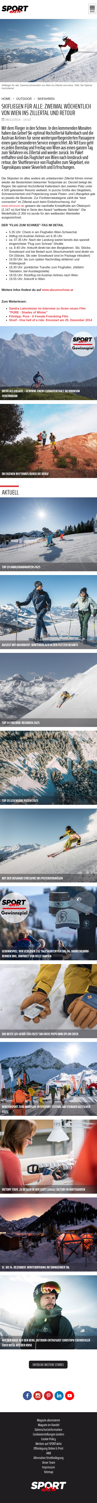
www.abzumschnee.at (57, 289)
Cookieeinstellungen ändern (48, 1434)
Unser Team (48, 1462)
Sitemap (48, 1472)
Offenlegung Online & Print (48, 1448)
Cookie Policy (48, 1439)
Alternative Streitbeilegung (48, 1458)
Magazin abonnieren (48, 1420)
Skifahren (46, 98)
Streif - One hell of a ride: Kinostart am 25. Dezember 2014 (50, 320)
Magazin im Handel (48, 1425)
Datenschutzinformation (48, 1429)
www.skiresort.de (13, 205)
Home (6, 98)
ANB (48, 1453)
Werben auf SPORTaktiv (48, 1444)
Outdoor (24, 98)
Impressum (48, 1467)
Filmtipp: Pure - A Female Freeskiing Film (38, 316)
